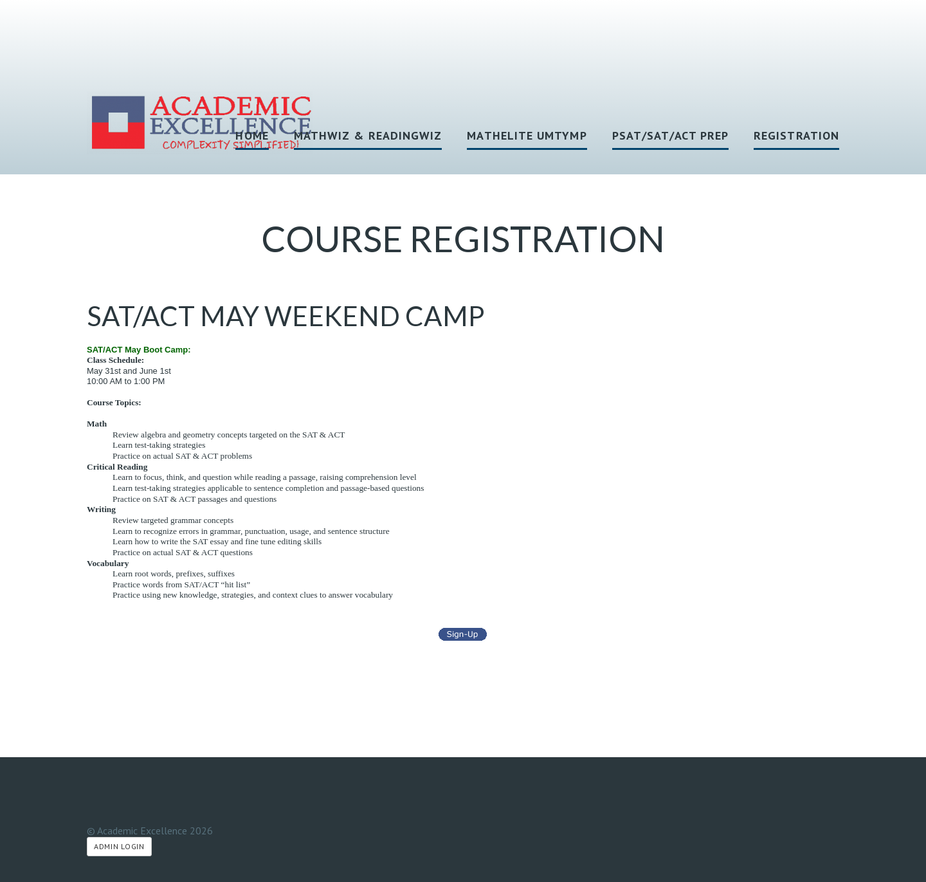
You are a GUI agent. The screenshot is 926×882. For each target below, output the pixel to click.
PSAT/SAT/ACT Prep (670, 135)
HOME (251, 135)
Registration (796, 135)
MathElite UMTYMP (526, 135)
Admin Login (119, 846)
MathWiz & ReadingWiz (368, 135)
